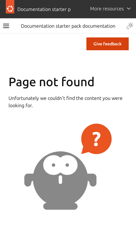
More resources (107, 8)
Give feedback (107, 43)
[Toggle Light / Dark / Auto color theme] (130, 26)
